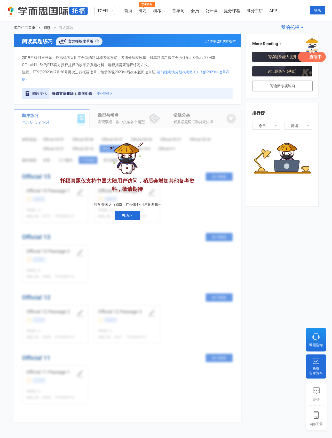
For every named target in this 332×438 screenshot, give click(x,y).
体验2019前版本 (223, 41)
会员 (195, 10)
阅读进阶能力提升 (282, 57)
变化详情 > (104, 94)
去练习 (127, 215)
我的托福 (290, 27)
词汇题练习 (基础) (282, 71)
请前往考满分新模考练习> (178, 72)
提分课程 (232, 10)
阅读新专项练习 (282, 86)
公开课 (211, 10)
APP (273, 10)
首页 (128, 10)
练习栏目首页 (24, 28)
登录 (317, 10)
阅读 (47, 28)
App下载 (316, 424)
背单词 (178, 10)
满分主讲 (255, 10)
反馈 (316, 400)
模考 (157, 10)
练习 (143, 10)
